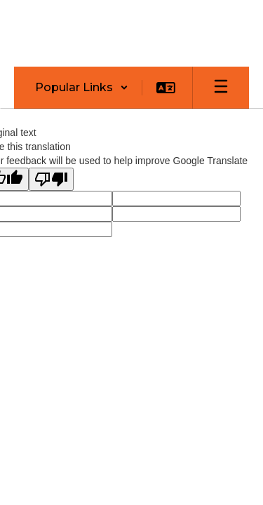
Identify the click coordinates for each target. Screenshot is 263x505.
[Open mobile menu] (221, 88)
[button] (81, 88)
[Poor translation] (51, 179)
